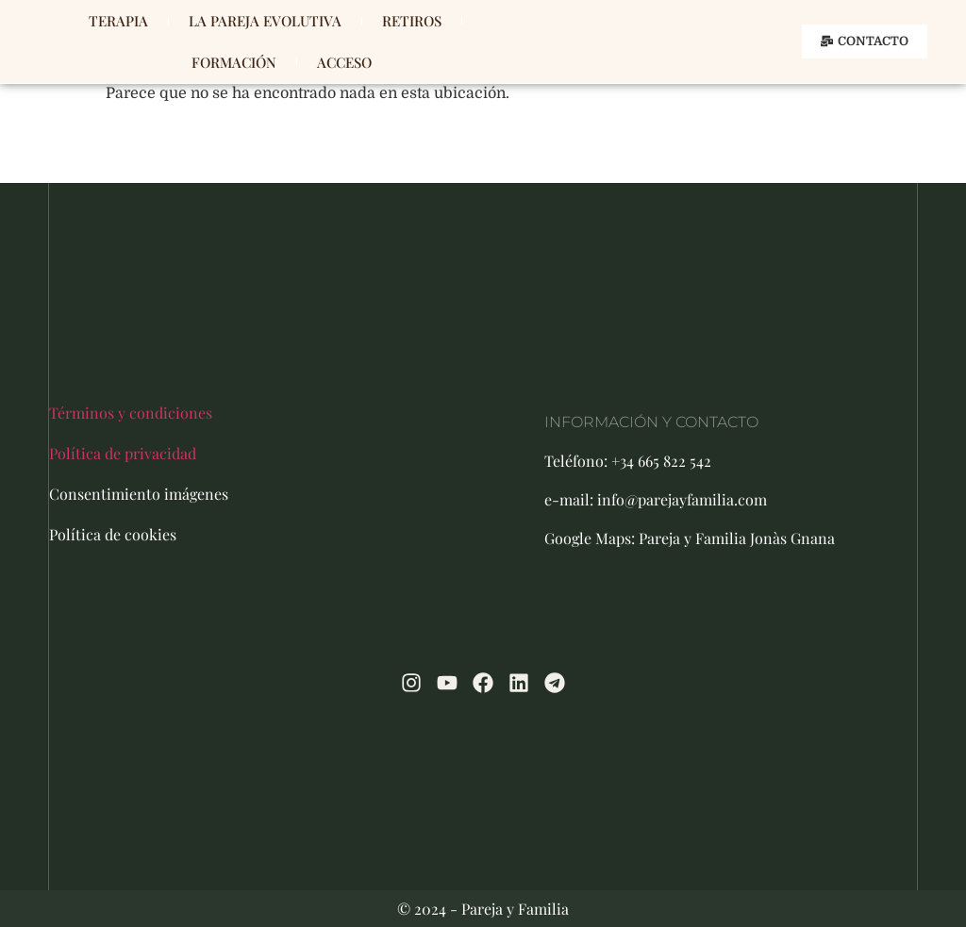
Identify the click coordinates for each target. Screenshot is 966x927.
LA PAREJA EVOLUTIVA (265, 20)
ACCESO (344, 62)
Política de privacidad (122, 453)
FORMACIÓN (234, 62)
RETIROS (411, 20)
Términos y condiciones (130, 412)
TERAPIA (118, 20)
